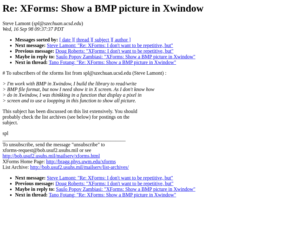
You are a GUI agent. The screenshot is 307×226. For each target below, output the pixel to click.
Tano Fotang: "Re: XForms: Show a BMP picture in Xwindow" (112, 62)
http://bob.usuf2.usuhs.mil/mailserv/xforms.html (51, 156)
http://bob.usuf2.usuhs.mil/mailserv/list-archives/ (79, 167)
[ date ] (66, 39)
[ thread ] (82, 39)
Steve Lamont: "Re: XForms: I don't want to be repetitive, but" (110, 45)
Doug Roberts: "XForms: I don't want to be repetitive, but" (115, 51)
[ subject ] (102, 39)
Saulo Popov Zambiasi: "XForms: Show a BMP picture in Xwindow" (125, 56)
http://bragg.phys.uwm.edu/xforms (81, 161)
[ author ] (121, 39)
